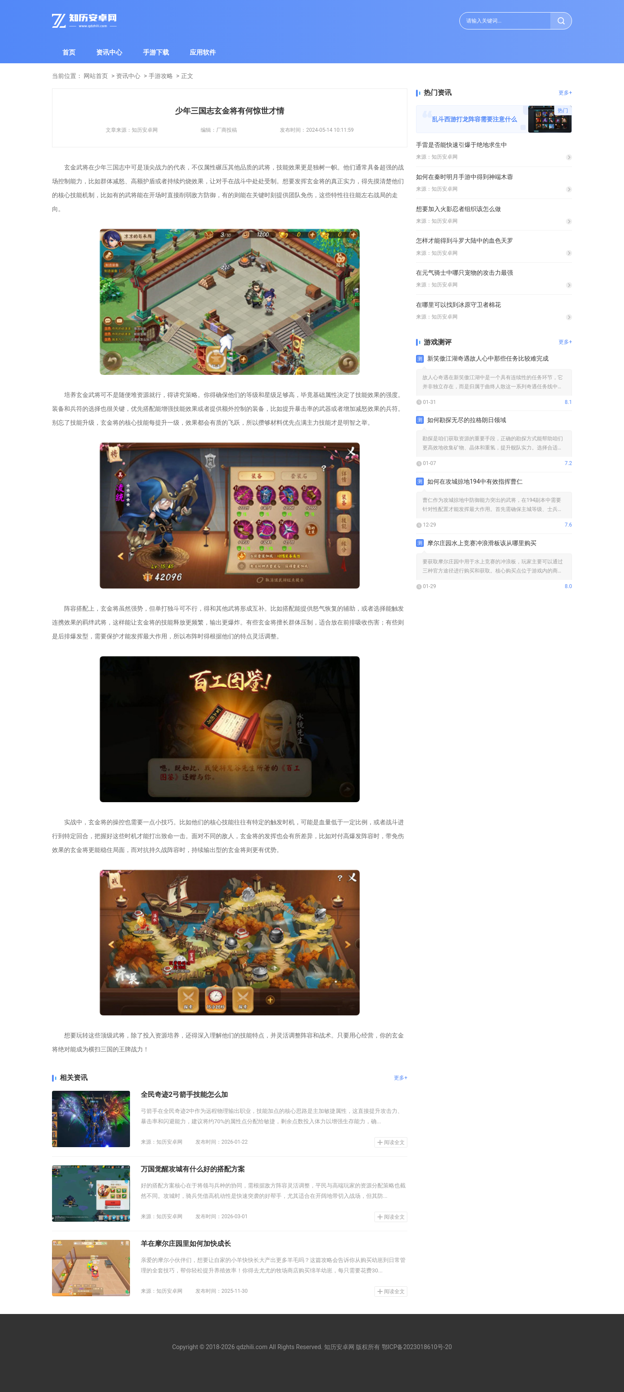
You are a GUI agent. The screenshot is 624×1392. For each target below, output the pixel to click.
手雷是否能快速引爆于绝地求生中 (461, 144)
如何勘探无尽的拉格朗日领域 (466, 419)
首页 (68, 52)
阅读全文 (394, 1142)
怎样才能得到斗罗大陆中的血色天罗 (464, 240)
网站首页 (96, 75)
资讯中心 (109, 52)
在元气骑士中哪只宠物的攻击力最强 (464, 272)
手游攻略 (161, 75)
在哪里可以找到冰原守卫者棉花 (458, 304)
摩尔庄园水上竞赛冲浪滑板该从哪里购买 (481, 543)
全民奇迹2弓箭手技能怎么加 (184, 1094)
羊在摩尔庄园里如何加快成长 (186, 1243)
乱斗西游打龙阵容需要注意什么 (474, 119)
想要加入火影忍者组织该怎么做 (458, 208)
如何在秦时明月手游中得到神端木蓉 (464, 176)
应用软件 (203, 52)
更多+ (400, 1078)
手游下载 (156, 52)
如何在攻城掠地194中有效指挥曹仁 (475, 481)
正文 (187, 75)
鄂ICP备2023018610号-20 (417, 1346)
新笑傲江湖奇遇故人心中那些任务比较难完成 (488, 358)
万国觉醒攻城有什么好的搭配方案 (193, 1169)
